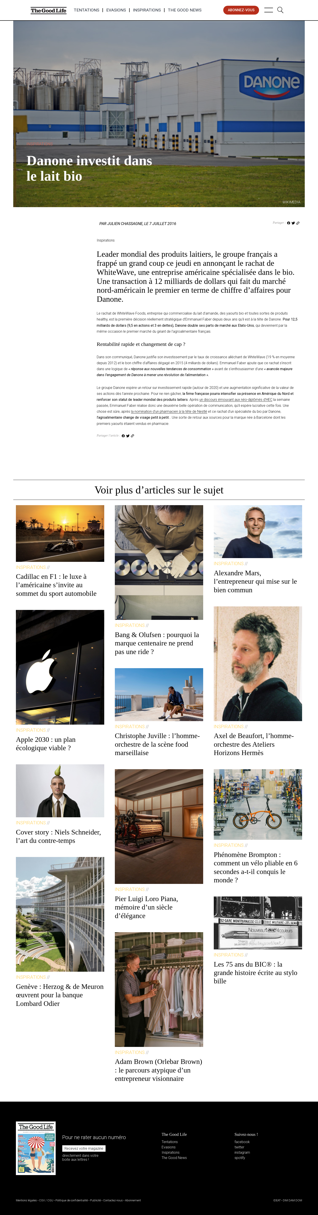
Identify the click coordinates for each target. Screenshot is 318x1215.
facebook (242, 1142)
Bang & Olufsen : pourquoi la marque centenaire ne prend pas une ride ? (157, 643)
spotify (240, 1158)
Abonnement (133, 1200)
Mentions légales (26, 1200)
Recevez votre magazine (83, 1148)
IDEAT (277, 1200)
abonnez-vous (241, 10)
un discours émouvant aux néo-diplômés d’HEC (235, 400)
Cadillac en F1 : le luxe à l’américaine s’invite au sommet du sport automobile (56, 584)
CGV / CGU (46, 1200)
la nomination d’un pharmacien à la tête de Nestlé (169, 411)
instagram (242, 1152)
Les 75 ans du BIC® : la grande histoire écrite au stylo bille (255, 972)
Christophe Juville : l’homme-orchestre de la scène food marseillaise (157, 744)
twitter (239, 1147)
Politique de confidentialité (71, 1200)
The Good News (184, 10)
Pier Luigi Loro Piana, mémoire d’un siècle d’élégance (146, 907)
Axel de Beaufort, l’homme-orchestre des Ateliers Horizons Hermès (254, 744)
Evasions (116, 10)
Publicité (95, 1200)
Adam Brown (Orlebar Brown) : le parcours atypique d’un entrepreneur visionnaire (158, 1070)
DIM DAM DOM (292, 1200)
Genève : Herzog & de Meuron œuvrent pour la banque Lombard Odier (60, 994)
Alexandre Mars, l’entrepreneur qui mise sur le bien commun (255, 581)
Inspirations (147, 10)
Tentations (86, 10)
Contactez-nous (113, 1200)
